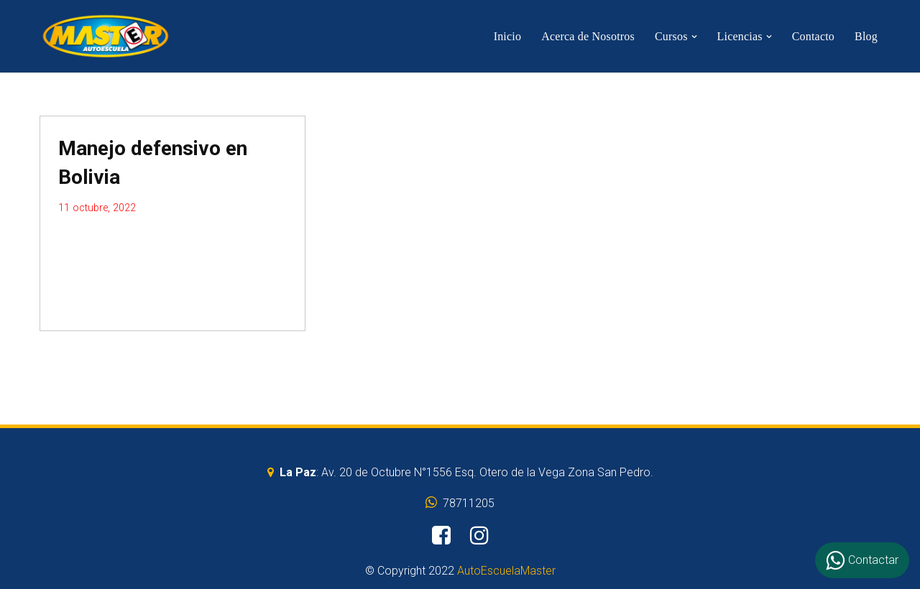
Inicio (508, 36)
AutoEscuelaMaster (506, 571)
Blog (866, 36)
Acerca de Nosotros (588, 36)
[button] (694, 37)
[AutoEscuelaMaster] (106, 36)
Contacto (813, 36)
